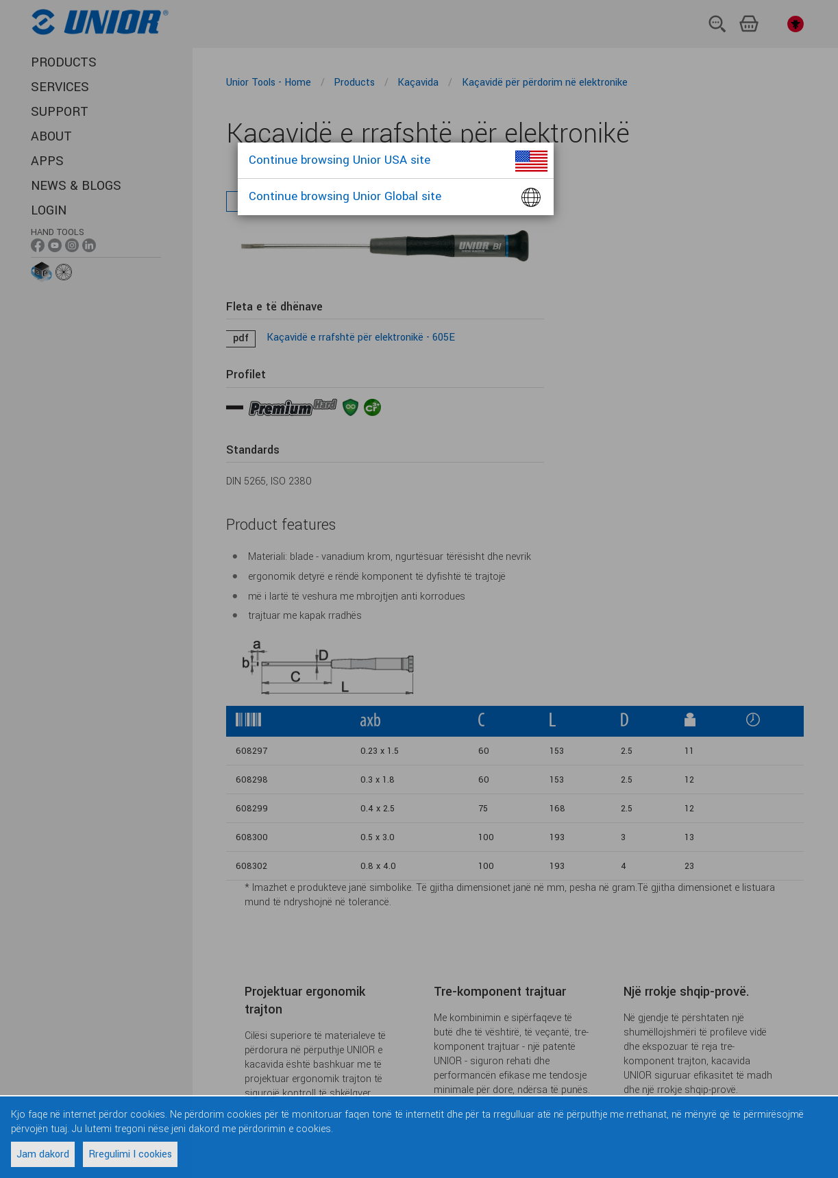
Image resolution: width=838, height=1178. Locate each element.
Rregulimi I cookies (130, 1154)
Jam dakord (42, 1154)
